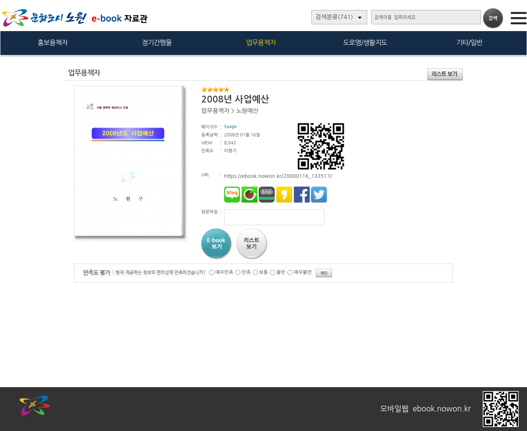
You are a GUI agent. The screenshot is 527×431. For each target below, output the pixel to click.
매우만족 (224, 272)
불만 (280, 272)
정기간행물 (157, 42)
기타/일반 (469, 42)
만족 (246, 272)
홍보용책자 (52, 42)
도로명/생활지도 (365, 42)
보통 (263, 272)
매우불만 (303, 272)
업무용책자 (261, 42)
